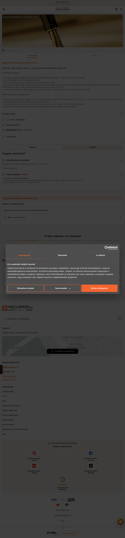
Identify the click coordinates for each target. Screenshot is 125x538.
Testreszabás (62, 288)
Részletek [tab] (62, 255)
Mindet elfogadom (99, 288)
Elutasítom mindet (25, 288)
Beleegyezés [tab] (24, 255)
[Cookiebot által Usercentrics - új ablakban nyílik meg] (106, 248)
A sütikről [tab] (100, 255)
